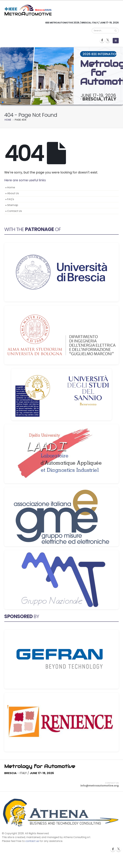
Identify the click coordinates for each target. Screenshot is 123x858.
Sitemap (12, 205)
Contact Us (14, 211)
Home (11, 187)
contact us (32, 841)
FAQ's (10, 199)
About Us (13, 193)
